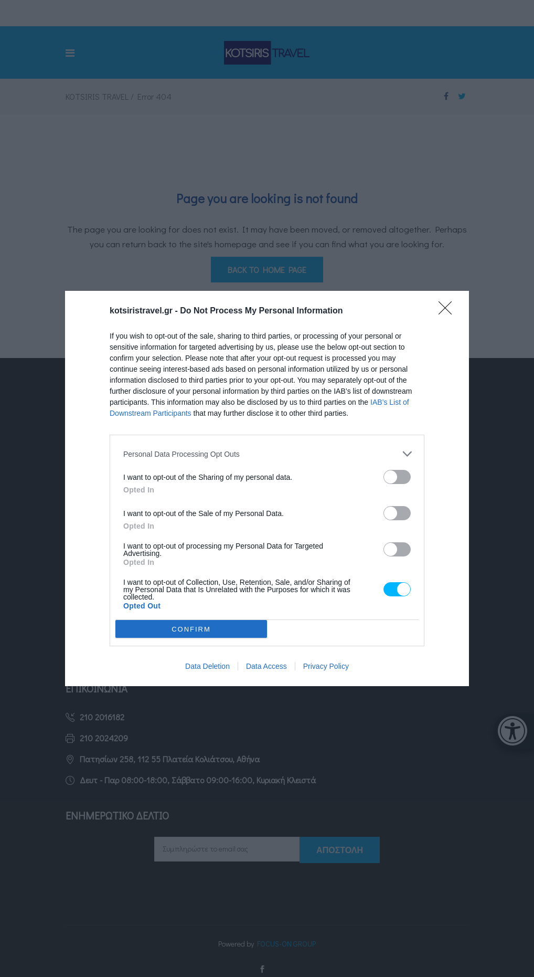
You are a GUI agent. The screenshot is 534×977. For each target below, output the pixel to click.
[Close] (448, 311)
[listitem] (267, 453)
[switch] (397, 477)
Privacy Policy (326, 666)
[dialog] (267, 488)
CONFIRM (191, 629)
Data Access (266, 666)
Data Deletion (207, 666)
